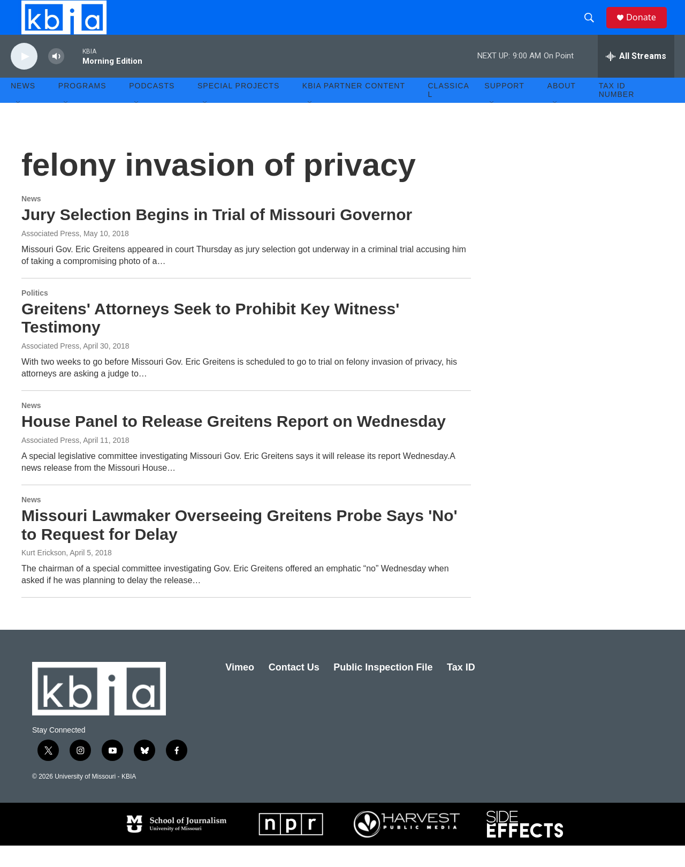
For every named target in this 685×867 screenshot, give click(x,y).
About (561, 107)
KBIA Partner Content (353, 107)
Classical (448, 111)
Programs (82, 107)
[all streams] (636, 77)
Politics (34, 314)
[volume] (56, 78)
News (31, 220)
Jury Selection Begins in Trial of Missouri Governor (216, 236)
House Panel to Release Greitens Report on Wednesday (233, 442)
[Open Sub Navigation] (18, 124)
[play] (24, 78)
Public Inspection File (382, 688)
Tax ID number (617, 111)
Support (504, 107)
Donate (647, 28)
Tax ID (461, 688)
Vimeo (239, 688)
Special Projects (238, 107)
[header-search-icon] (593, 28)
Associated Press (50, 367)
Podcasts (151, 107)
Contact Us (294, 688)
